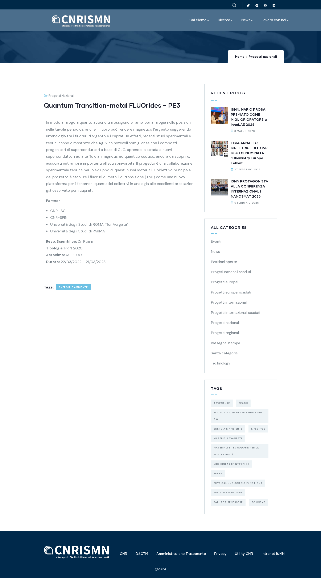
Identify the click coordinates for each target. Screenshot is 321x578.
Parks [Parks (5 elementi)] (218, 473)
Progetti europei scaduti (231, 292)
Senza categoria (224, 353)
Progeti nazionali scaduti (231, 272)
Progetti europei (224, 282)
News (215, 251)
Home (239, 57)
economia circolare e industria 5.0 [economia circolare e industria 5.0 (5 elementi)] (238, 416)
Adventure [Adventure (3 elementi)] (222, 403)
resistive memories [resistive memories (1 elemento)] (228, 492)
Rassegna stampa (225, 343)
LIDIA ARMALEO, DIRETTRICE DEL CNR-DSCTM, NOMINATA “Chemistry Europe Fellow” (250, 153)
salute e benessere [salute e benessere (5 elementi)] (228, 502)
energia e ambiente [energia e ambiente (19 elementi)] (228, 428)
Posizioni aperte (224, 262)
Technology (220, 363)
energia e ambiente (73, 287)
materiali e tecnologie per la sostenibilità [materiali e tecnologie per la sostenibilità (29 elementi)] (236, 451)
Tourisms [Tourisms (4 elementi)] (258, 502)
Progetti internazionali (229, 302)
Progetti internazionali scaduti (235, 312)
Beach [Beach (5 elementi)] (243, 403)
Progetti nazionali (263, 57)
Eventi (216, 241)
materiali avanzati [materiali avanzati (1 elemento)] (228, 438)
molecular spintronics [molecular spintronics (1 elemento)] (231, 464)
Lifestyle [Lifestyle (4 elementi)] (258, 428)
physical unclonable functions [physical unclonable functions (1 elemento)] (238, 483)
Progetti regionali (225, 332)
